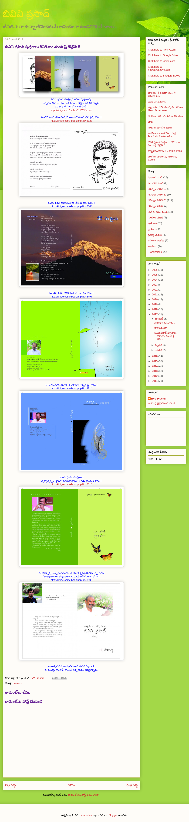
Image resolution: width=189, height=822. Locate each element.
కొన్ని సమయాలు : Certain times (165, 151)
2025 (155, 274)
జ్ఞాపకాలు (152, 229)
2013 (155, 371)
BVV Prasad (158, 398)
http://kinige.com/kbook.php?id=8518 (71, 484)
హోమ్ (71, 785)
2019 (155, 304)
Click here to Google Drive (163, 55)
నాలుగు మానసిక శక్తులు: (160, 127)
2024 (155, 279)
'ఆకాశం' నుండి (155, 177)
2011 (155, 381)
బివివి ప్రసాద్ (26, 13)
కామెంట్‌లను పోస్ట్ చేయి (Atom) (84, 794)
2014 (155, 366)
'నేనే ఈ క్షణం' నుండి (158, 212)
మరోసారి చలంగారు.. (164, 323)
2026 (155, 270)
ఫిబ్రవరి (158, 345)
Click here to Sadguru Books (164, 75)
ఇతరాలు (18, 683)
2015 (155, 361)
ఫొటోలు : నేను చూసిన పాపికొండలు (165, 116)
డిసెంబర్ (159, 318)
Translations (155, 252)
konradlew (86, 815)
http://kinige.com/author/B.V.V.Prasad (71, 110)
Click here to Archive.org (162, 49)
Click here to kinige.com (161, 61)
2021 (155, 294)
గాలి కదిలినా (160, 327)
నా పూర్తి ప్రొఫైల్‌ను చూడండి (161, 403)
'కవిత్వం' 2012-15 (157, 189)
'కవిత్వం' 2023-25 (157, 200)
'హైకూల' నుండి (155, 217)
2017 (155, 314)
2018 (155, 309)
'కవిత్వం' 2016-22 (157, 194)
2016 (155, 356)
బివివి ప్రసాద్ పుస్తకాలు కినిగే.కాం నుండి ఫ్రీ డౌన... (165, 335)
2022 (155, 289)
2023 (155, 284)
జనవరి (158, 350)
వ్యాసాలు (152, 246)
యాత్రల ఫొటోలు (156, 240)
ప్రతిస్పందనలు (155, 234)
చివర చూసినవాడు (157, 101)
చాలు (151, 121)
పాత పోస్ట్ (132, 785)
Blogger (112, 815)
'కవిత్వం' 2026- (155, 206)
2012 (155, 376)
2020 (155, 299)
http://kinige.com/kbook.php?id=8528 (71, 120)
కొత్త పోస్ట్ (10, 785)
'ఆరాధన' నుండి (156, 183)
